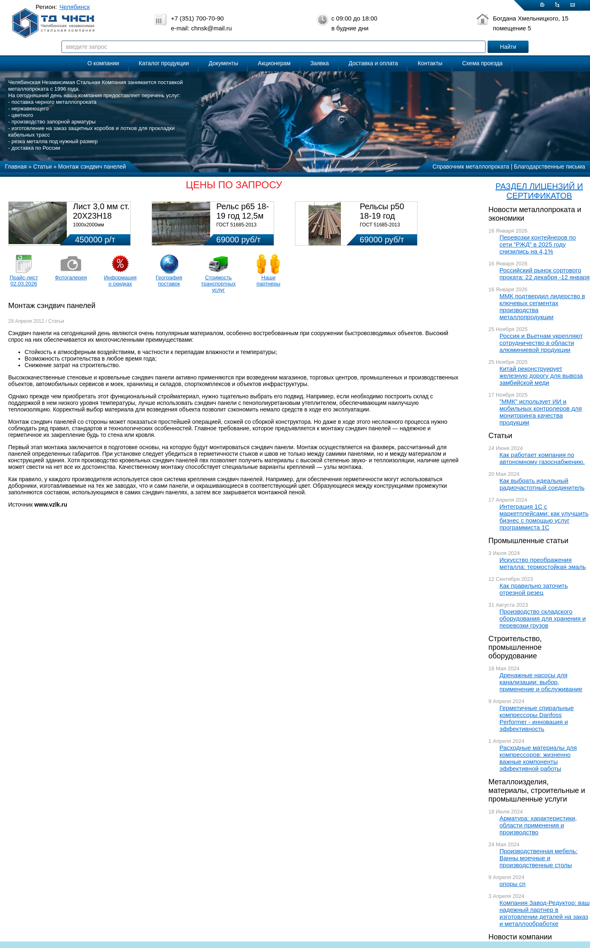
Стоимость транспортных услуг (218, 283)
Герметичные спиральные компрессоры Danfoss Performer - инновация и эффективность (536, 718)
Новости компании (520, 937)
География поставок (169, 280)
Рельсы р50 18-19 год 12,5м (382, 216)
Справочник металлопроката (471, 166)
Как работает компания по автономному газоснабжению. (542, 458)
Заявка (319, 63)
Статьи (500, 436)
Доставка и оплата (373, 63)
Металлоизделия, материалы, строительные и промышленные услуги (536, 790)
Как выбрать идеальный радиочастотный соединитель (542, 484)
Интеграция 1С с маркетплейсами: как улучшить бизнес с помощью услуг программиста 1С (543, 517)
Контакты (430, 63)
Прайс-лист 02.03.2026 (23, 280)
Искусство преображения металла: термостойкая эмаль (542, 563)
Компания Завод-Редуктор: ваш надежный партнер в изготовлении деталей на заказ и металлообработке (544, 913)
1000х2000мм (88, 225)
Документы (223, 63)
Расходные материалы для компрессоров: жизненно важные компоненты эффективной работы (538, 758)
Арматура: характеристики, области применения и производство (538, 825)
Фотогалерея (71, 277)
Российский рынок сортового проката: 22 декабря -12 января (544, 274)
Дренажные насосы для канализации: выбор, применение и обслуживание (540, 682)
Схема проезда (482, 63)
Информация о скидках (120, 280)
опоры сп (512, 883)
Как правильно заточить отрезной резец (533, 589)
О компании (103, 63)
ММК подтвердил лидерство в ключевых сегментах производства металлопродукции (542, 306)
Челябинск (74, 6)
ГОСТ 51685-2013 (236, 225)
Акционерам (274, 63)
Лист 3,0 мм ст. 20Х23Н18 (101, 211)
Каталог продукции (164, 63)
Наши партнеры (268, 280)
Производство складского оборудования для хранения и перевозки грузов (542, 618)
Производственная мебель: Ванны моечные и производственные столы (538, 857)
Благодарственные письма (549, 166)
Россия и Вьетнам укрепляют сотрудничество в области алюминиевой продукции (541, 342)
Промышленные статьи (528, 541)
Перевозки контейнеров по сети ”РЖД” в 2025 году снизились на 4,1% (537, 244)
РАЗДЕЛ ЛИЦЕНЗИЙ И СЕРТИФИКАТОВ (539, 191)
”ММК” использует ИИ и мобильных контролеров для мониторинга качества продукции (540, 412)
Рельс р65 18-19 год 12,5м (242, 211)
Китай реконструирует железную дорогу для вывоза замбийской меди (541, 375)
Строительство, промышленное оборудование (515, 647)
